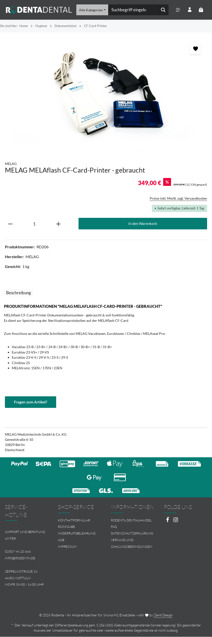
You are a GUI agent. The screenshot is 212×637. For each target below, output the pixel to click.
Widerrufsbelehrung (77, 533)
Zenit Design (163, 615)
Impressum (67, 546)
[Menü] (177, 10)
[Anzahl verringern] (10, 224)
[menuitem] (79, 520)
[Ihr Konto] (189, 10)
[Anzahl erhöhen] (58, 224)
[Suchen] (163, 9)
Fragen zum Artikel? (30, 402)
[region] (106, 94)
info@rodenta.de (20, 558)
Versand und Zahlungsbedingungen (131, 543)
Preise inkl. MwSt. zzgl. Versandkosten (178, 198)
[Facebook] (168, 521)
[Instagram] (175, 521)
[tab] (18, 292)
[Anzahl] (34, 224)
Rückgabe (66, 527)
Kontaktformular (74, 520)
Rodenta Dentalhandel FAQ (131, 523)
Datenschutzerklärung (132, 533)
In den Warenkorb (142, 223)
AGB (61, 540)
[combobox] (133, 9)
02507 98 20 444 (18, 552)
